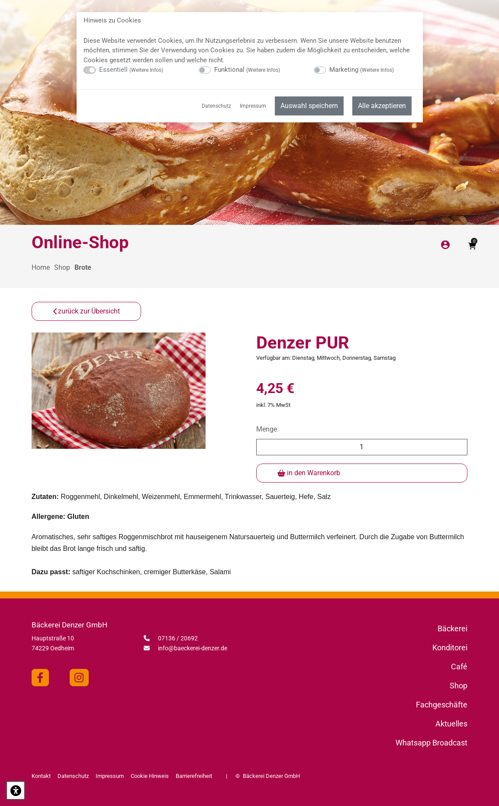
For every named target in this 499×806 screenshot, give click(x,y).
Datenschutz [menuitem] (216, 106)
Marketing (361, 70)
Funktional (247, 70)
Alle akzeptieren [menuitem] (382, 106)
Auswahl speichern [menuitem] (309, 106)
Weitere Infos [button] (146, 70)
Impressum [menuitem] (253, 106)
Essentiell (131, 70)
